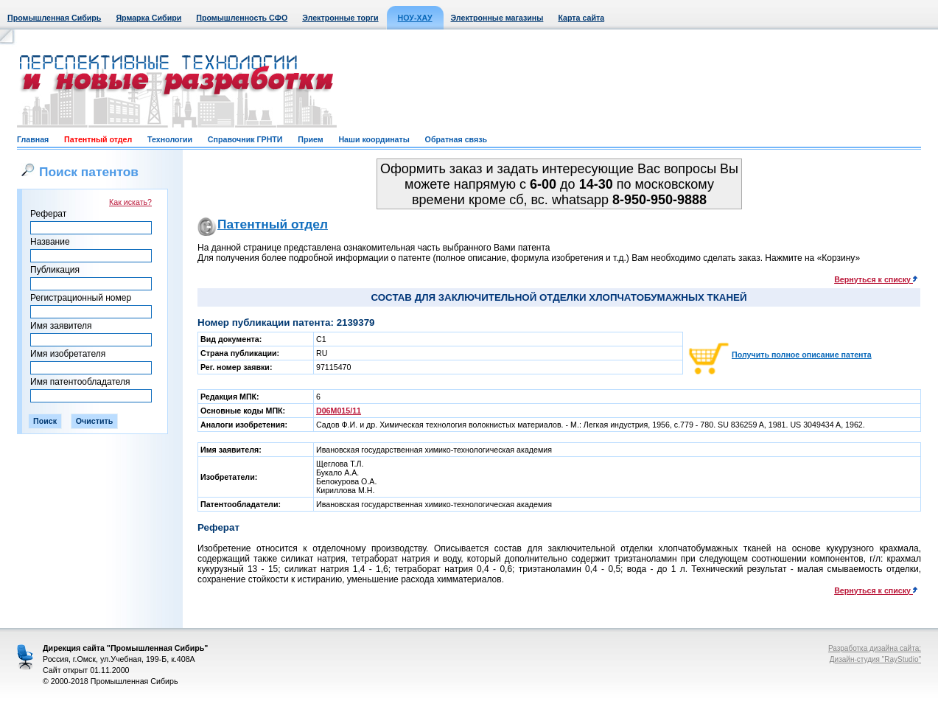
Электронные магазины (497, 17)
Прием (310, 139)
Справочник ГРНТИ (245, 139)
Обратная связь (456, 139)
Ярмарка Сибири (148, 17)
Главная (33, 139)
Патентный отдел (98, 139)
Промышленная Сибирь (54, 17)
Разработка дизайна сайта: (874, 648)
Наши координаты (373, 139)
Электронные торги (340, 17)
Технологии (169, 139)
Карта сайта (581, 17)
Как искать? (130, 202)
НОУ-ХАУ (415, 17)
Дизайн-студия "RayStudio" (875, 659)
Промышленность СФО (241, 17)
